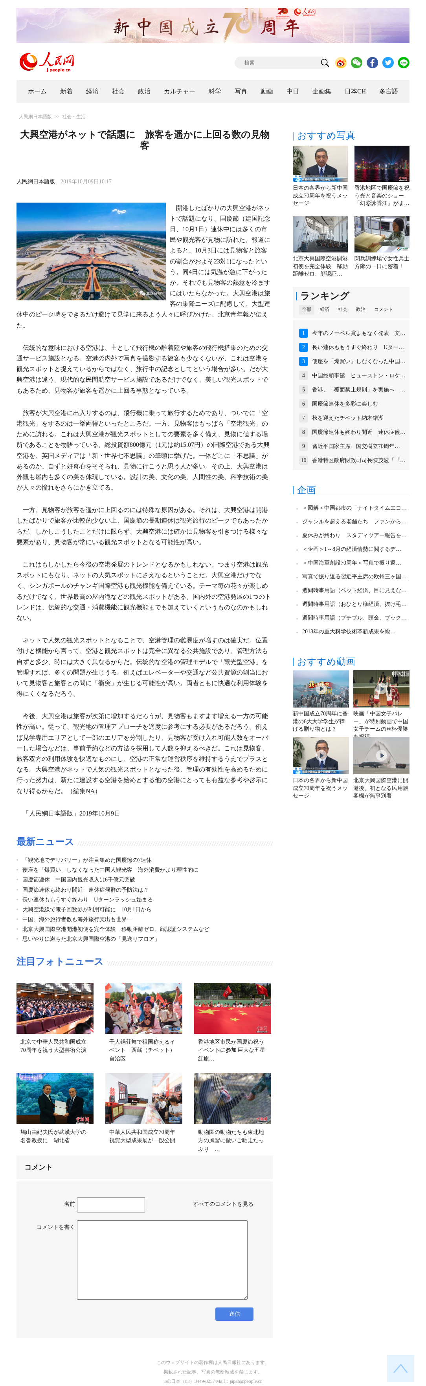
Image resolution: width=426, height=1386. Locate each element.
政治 (144, 91)
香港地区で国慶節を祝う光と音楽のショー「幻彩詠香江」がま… (381, 195)
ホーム (37, 91)
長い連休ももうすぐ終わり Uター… (358, 347)
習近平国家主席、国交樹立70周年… (356, 446)
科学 (215, 91)
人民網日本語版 (35, 116)
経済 (92, 91)
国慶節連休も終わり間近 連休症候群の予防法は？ (85, 890)
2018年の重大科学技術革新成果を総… (349, 631)
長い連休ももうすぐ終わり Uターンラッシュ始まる (87, 900)
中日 (292, 91)
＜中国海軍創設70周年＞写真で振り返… (351, 563)
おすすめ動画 (326, 661)
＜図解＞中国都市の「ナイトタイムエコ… (354, 508)
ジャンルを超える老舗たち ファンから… (354, 522)
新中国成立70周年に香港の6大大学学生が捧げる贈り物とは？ (320, 721)
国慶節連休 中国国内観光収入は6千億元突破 (78, 880)
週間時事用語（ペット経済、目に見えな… (354, 590)
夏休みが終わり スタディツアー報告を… (354, 535)
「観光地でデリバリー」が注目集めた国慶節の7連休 (87, 860)
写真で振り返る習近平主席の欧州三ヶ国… (354, 577)
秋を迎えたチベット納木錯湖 (348, 418)
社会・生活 (74, 116)
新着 (66, 91)
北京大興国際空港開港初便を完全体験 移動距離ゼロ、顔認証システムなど (115, 929)
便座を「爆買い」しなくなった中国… (359, 361)
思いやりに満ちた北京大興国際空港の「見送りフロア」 (91, 939)
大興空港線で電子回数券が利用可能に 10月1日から (87, 909)
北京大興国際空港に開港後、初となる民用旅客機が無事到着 (380, 788)
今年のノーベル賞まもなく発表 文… (359, 333)
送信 (234, 1314)
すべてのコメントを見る (223, 1204)
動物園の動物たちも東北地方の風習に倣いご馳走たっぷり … (231, 1140)
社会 (118, 91)
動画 (267, 91)
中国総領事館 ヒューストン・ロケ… (359, 375)
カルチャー (179, 91)
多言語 (388, 91)
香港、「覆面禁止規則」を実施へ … (359, 390)
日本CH (355, 91)
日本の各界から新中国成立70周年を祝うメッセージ (320, 195)
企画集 (321, 91)
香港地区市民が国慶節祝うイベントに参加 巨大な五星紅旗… (232, 1050)
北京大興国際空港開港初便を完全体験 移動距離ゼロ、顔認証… (320, 266)
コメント (383, 309)
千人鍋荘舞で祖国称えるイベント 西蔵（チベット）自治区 (142, 1050)
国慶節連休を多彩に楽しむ (345, 404)
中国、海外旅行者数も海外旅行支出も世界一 (77, 919)
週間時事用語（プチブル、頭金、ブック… (354, 618)
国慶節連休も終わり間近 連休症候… (359, 432)
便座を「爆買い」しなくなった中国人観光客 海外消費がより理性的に (110, 870)
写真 (241, 91)
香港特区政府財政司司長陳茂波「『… (359, 460)
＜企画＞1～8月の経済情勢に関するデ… (351, 549)
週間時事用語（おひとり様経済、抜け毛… (354, 604)
